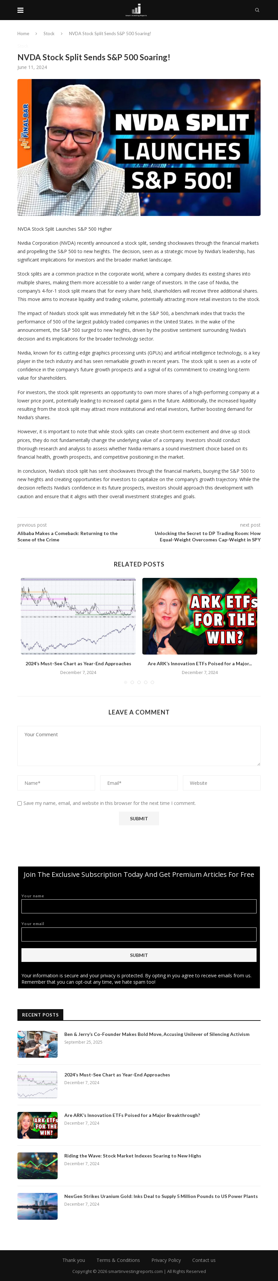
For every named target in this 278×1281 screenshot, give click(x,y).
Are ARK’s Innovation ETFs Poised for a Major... (200, 663)
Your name (139, 903)
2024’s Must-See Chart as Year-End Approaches (78, 663)
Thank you (73, 1260)
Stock (49, 33)
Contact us (204, 1260)
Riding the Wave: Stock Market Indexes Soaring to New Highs (132, 1155)
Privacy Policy (166, 1260)
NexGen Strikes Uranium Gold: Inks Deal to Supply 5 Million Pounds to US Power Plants (161, 1196)
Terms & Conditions (118, 1260)
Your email (139, 931)
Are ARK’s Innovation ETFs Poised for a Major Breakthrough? (132, 1115)
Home (23, 33)
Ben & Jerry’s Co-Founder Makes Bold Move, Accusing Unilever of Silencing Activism (157, 1034)
